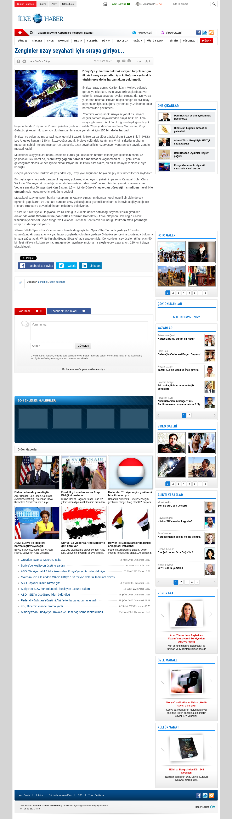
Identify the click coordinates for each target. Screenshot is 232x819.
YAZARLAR (165, 328)
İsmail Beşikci (180, 566)
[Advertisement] (142, 18)
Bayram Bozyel (180, 386)
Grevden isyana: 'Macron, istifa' (41, 559)
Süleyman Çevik (180, 337)
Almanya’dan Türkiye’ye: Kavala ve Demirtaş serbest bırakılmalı (62, 612)
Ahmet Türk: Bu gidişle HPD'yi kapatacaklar (192, 142)
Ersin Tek (180, 353)
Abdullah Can (180, 401)
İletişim (39, 795)
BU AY (197, 317)
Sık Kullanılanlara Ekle (60, 795)
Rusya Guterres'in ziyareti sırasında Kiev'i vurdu (189, 167)
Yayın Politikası (96, 795)
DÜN (175, 317)
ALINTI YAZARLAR (170, 495)
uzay (52, 281)
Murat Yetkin (180, 504)
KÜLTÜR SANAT (168, 727)
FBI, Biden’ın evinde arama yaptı (42, 606)
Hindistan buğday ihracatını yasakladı (190, 130)
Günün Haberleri (25, 4)
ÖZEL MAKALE (167, 660)
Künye (42, 4)
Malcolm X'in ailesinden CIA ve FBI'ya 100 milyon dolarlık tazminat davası (68, 577)
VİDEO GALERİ (167, 426)
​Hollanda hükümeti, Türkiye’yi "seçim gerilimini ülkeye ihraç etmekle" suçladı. (130, 497)
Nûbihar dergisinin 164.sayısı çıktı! (60, 32)
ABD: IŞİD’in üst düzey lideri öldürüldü (45, 594)
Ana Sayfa (24, 795)
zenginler (43, 281)
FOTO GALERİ (167, 235)
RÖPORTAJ (165, 593)
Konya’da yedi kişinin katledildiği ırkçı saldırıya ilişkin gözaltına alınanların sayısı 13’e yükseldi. (186, 709)
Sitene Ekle (68, 4)
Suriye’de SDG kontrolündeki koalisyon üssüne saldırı (55, 588)
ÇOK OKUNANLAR (170, 304)
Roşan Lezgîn (180, 368)
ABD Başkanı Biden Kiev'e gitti (40, 583)
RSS (80, 795)
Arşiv (53, 4)
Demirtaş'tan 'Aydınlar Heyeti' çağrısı (191, 155)
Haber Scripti (202, 807)
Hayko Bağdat (180, 520)
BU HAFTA (185, 317)
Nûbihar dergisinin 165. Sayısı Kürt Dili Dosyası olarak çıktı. (186, 774)
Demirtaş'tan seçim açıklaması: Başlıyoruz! (192, 117)
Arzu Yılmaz (180, 535)
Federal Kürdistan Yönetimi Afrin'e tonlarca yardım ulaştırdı (59, 600)
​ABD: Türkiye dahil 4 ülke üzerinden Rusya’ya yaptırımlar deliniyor (63, 571)
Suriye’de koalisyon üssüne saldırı (43, 565)
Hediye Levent (180, 551)
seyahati (60, 281)
